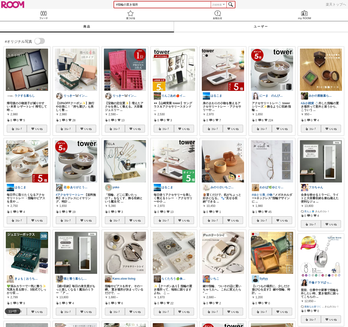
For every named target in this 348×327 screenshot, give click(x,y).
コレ (18, 129)
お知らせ (217, 15)
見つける (130, 15)
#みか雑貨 (307, 103)
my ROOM (304, 15)
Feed (43, 15)
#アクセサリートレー (70, 194)
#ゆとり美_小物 (262, 194)
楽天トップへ (336, 4)
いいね (39, 129)
